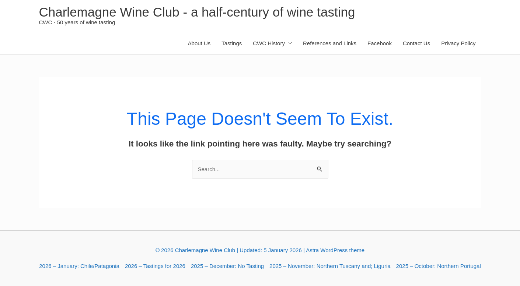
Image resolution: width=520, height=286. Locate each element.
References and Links (329, 43)
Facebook (379, 43)
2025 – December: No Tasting (227, 266)
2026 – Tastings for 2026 (155, 266)
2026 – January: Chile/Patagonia (79, 266)
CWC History (269, 43)
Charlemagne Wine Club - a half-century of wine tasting (197, 12)
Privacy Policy (458, 43)
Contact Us (416, 43)
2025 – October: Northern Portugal (438, 266)
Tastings (231, 43)
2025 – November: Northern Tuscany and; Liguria (330, 266)
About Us (199, 43)
